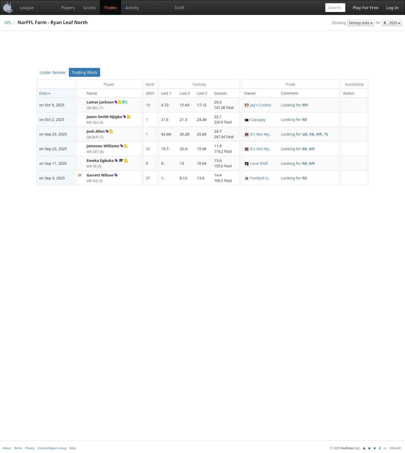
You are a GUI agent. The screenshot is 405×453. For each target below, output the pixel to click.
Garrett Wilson (100, 175)
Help (72, 448)
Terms (18, 448)
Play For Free (366, 7)
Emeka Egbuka (100, 160)
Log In (392, 7)
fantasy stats (361, 22)
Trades (110, 7)
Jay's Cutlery (260, 104)
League (27, 7)
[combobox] (335, 7)
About (7, 448)
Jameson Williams (103, 145)
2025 (394, 22)
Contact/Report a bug (52, 448)
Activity (132, 7)
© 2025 (335, 448)
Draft (179, 7)
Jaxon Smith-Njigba (104, 116)
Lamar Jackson (100, 102)
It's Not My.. (260, 134)
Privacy (29, 448)
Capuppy (258, 119)
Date (45, 93)
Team (47, 7)
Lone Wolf (259, 163)
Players (68, 7)
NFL (7, 22)
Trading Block (84, 72)
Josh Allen (96, 131)
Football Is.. (260, 178)
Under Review (52, 72)
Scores (89, 7)
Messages (156, 7)
